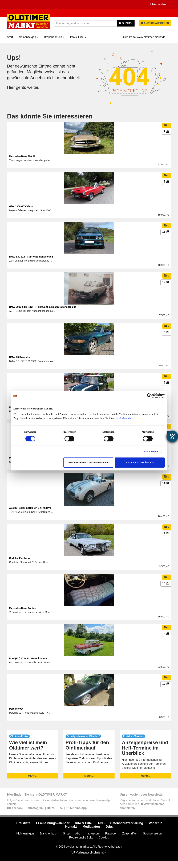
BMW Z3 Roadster (19, 357)
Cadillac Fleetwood (20, 558)
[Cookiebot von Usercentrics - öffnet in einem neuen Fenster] (149, 395)
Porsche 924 (16, 708)
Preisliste (23, 823)
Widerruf (155, 823)
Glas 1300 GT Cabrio (21, 206)
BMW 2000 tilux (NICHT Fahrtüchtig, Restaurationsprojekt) (42, 306)
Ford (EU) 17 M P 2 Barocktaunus (28, 658)
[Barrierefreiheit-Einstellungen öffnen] (172, 436)
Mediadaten (91, 826)
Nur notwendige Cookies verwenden (88, 462)
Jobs (109, 826)
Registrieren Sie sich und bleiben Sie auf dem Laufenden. (145, 804)
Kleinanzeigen (28, 37)
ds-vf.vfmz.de (123, 418)
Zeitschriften (129, 833)
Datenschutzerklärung (126, 823)
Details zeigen (150, 451)
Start (10, 37)
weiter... (34, 87)
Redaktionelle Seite (81, 837)
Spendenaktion (152, 833)
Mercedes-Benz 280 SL (22, 156)
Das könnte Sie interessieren (50, 116)
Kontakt (71, 826)
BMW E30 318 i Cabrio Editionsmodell (31, 256)
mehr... (32, 775)
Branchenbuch (54, 37)
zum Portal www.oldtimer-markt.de (144, 37)
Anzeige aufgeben (155, 23)
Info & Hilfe (78, 37)
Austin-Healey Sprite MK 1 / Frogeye (30, 507)
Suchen (125, 23)
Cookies (104, 837)
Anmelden (158, 4)
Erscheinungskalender (53, 823)
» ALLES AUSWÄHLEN (140, 462)
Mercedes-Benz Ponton (22, 608)
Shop (66, 833)
